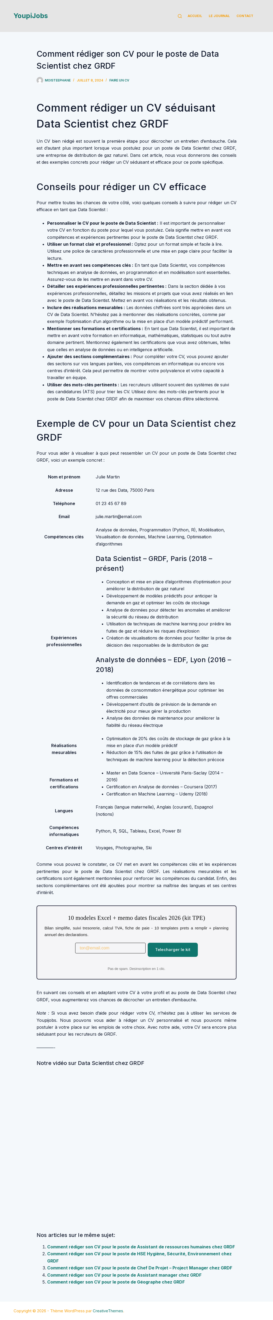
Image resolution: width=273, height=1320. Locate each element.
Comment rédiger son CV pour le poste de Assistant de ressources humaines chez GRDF (141, 1246)
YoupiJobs (31, 16)
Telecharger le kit (172, 949)
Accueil (195, 16)
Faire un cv (119, 80)
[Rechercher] (180, 16)
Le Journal (219, 16)
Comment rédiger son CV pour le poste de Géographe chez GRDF (116, 1282)
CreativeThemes (108, 1310)
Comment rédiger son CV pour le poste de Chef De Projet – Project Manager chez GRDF (139, 1267)
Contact (244, 16)
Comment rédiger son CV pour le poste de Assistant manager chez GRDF (124, 1275)
